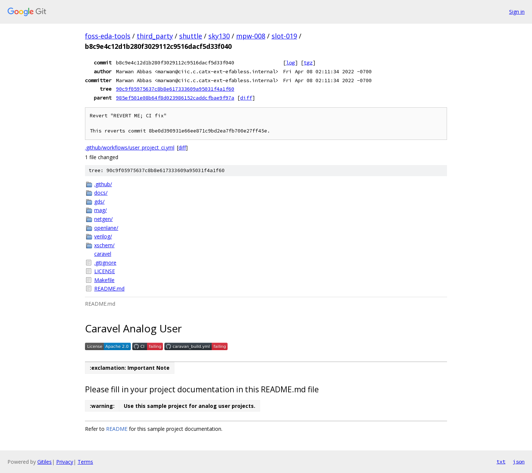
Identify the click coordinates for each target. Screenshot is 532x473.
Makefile (104, 280)
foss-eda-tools (107, 35)
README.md (109, 288)
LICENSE (104, 271)
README (116, 428)
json (519, 461)
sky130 (219, 35)
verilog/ (103, 236)
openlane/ (106, 227)
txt (501, 461)
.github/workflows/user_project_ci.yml (129, 147)
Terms (85, 461)
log (290, 62)
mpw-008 (250, 35)
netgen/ (103, 218)
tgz (308, 62)
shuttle (190, 35)
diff (246, 97)
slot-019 (284, 35)
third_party (155, 35)
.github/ (103, 184)
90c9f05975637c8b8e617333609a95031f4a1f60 (175, 88)
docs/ (101, 192)
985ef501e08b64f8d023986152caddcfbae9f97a (175, 97)
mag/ (100, 210)
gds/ (99, 201)
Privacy (64, 461)
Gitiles (44, 461)
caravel (102, 253)
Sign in (517, 11)
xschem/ (104, 245)
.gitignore (105, 262)
